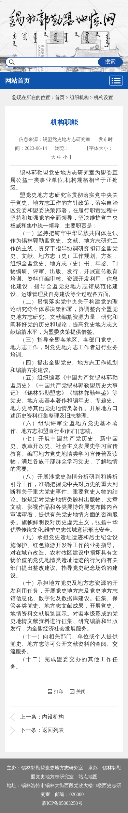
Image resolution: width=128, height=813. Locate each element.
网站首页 (17, 80)
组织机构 (79, 97)
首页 (60, 97)
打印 (55, 691)
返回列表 (53, 730)
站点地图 (88, 776)
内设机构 (53, 717)
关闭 (78, 691)
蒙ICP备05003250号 (62, 803)
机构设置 (103, 97)
